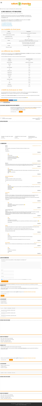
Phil (2, 13)
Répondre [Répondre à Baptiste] (39, 166)
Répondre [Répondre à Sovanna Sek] (39, 200)
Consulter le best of (3, 366)
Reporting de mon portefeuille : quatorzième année (8, 315)
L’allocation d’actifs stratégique (7, 118)
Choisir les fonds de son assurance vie (34, 118)
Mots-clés (13, 308)
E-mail (2, 273)
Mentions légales (24, 404)
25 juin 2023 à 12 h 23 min (37, 247)
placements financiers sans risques (30, 108)
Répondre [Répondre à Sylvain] (39, 152)
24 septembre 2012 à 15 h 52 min (36, 176)
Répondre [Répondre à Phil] (39, 190)
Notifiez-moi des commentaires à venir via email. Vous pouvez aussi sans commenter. (16, 279)
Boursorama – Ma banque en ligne (6, 340)
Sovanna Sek (7, 192)
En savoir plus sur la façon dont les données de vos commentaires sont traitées (26, 284)
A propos (16, 404)
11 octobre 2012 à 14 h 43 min (37, 225)
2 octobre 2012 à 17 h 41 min (37, 209)
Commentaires (9, 308)
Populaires (2, 308)
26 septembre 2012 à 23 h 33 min (36, 192)
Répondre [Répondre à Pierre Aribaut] (39, 245)
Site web (2, 276)
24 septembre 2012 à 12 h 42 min (36, 168)
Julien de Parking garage (9, 176)
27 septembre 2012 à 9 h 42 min (36, 202)
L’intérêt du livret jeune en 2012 (7, 25)
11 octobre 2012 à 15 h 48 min (37, 217)
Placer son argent (6, 8)
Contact (20, 404)
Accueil (1, 8)
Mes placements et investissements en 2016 (32, 137)
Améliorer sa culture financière (5, 365)
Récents (5, 308)
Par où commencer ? (4, 300)
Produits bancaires (7, 102)
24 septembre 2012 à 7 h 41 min (36, 145)
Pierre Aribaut (7, 242)
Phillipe (6, 225)
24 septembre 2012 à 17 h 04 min (36, 184)
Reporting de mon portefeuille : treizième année (8, 310)
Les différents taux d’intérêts (7, 24)
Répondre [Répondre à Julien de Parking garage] (39, 182)
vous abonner (24, 279)
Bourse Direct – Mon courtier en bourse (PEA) (7, 339)
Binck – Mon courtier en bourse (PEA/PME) (7, 338)
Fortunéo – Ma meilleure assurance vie (6, 341)
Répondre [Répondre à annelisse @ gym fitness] (39, 215)
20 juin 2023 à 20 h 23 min (37, 242)
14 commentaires (20, 13)
